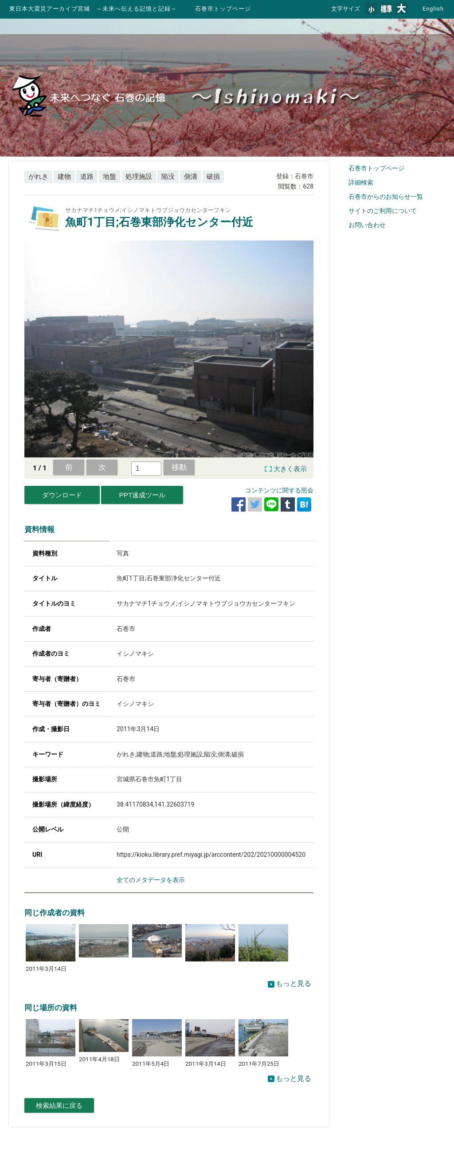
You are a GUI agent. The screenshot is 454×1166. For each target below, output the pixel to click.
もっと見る (289, 983)
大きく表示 (290, 469)
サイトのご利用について (382, 210)
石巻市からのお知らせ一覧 (385, 196)
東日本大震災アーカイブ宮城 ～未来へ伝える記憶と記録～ (93, 8)
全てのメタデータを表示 (151, 879)
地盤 (109, 177)
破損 (213, 177)
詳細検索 (360, 182)
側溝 (190, 177)
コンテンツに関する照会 (279, 490)
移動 (179, 467)
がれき (38, 177)
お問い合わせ (367, 224)
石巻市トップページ (223, 8)
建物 (64, 177)
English (433, 8)
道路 (87, 177)
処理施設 (138, 177)
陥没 (168, 177)
